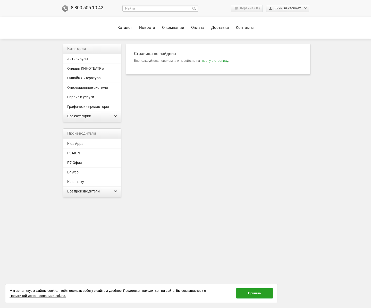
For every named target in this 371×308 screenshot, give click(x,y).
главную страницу (214, 61)
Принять (254, 293)
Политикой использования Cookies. (38, 296)
